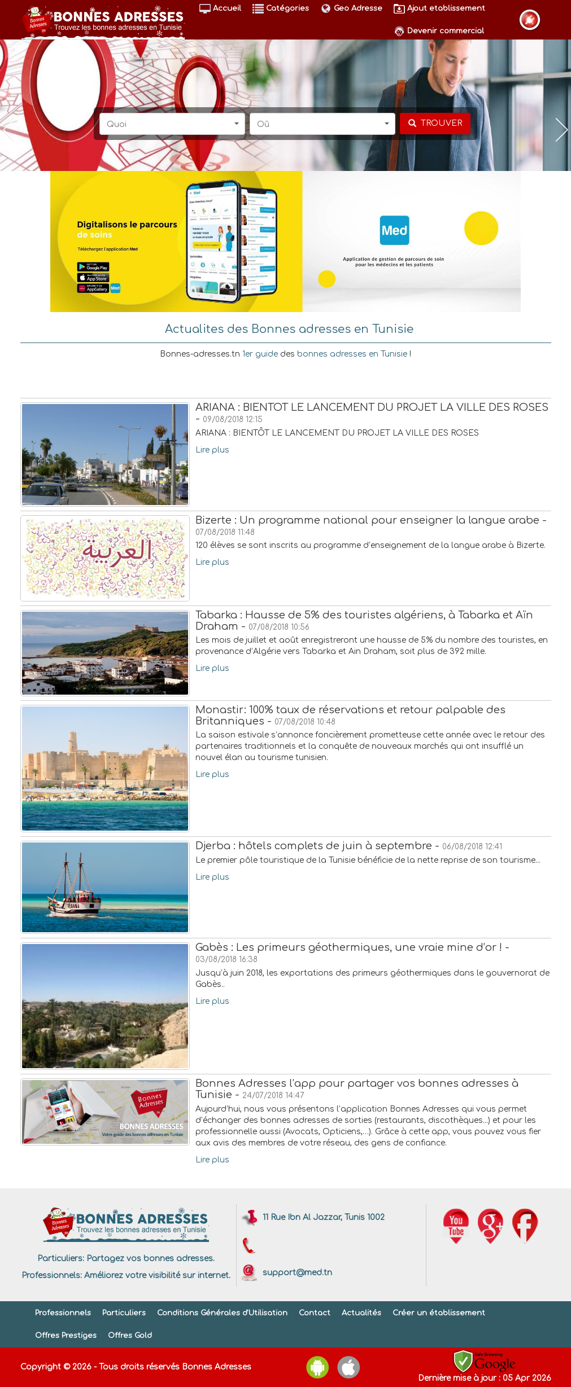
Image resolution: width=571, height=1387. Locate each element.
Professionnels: (51, 1275)
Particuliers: (60, 1258)
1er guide (260, 354)
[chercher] (435, 123)
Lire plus (212, 450)
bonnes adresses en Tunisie (352, 354)
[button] (172, 124)
